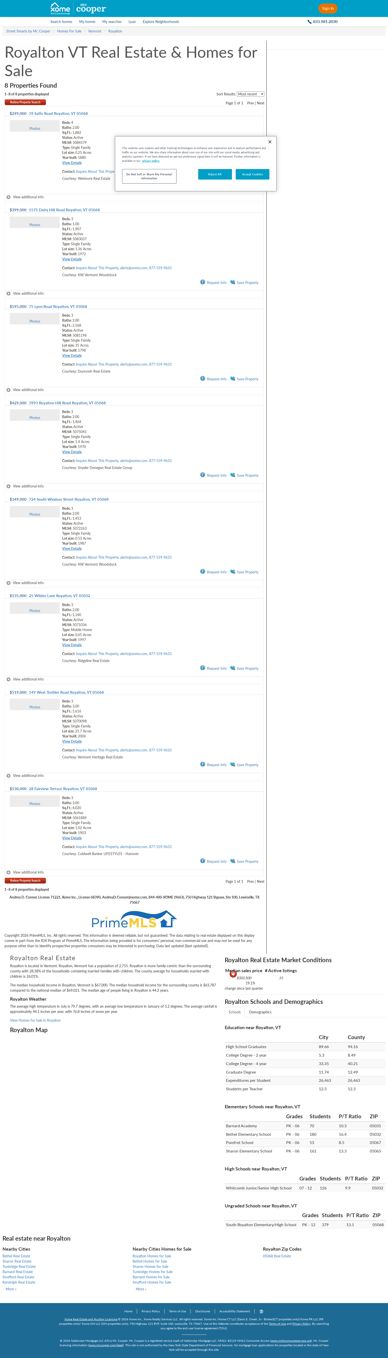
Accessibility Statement (234, 1311)
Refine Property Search (25, 102)
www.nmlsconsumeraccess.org (291, 1341)
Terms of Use (177, 1311)
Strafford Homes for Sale (152, 1282)
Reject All (215, 174)
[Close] (269, 141)
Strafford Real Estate (18, 1277)
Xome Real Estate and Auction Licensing (90, 1319)
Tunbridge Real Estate (19, 1266)
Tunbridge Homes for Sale (153, 1272)
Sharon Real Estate (16, 1261)
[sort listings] (250, 94)
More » (11, 1289)
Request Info (213, 282)
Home (128, 1311)
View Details (72, 163)
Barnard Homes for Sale (151, 1277)
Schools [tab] (235, 1012)
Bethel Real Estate (16, 1256)
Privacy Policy (151, 1311)
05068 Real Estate (277, 1256)
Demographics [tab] (260, 1012)
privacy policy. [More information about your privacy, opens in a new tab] (151, 160)
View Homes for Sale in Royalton (35, 1020)
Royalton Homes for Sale (152, 1256)
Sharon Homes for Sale (150, 1266)
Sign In (328, 8)
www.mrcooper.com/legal (106, 1345)
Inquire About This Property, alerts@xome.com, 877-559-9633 (124, 268)
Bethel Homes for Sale (150, 1261)
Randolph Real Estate (18, 1282)
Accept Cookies (252, 174)
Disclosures (202, 1311)
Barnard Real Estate (17, 1272)
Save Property (244, 282)
